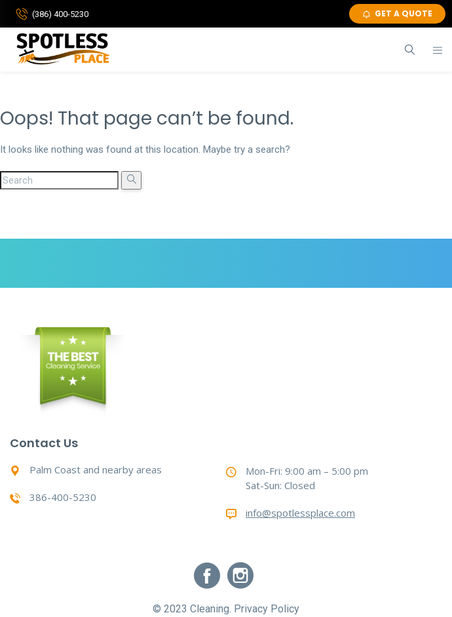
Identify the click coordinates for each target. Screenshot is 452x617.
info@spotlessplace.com (300, 512)
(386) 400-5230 (60, 14)
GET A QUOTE (397, 13)
